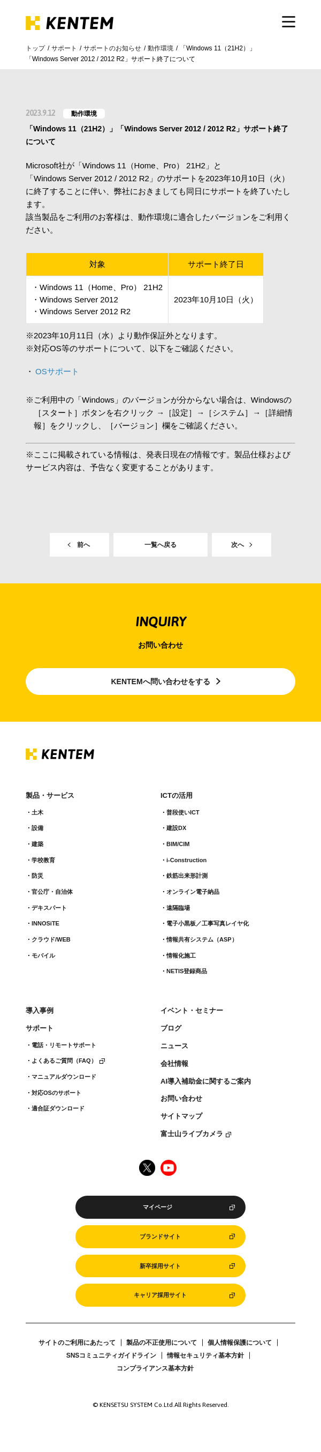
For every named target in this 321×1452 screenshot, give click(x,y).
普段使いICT (183, 812)
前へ (83, 545)
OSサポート (57, 371)
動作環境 (160, 48)
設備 (37, 828)
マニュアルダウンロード (64, 1076)
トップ (35, 48)
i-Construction (186, 860)
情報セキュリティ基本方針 (205, 1355)
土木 (37, 812)
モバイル (43, 955)
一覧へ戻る (160, 545)
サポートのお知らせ (112, 48)
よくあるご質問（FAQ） (64, 1060)
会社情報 (174, 1064)
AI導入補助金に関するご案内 (205, 1081)
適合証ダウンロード (58, 1108)
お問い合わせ (181, 1098)
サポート (64, 48)
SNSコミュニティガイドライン (111, 1355)
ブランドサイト (160, 1236)
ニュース (174, 1046)
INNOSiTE (45, 923)
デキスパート (49, 908)
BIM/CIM (177, 844)
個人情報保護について (240, 1342)
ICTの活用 (176, 795)
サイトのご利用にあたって (77, 1342)
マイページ (157, 1207)
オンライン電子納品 (192, 891)
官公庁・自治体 (52, 891)
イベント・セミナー (191, 1010)
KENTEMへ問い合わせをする (160, 681)
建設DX (176, 828)
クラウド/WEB (51, 939)
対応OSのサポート (56, 1093)
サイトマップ (181, 1116)
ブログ (170, 1028)
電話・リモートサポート (64, 1045)
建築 (37, 844)
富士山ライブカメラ (191, 1134)
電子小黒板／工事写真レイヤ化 (207, 923)
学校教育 (43, 860)
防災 (37, 875)
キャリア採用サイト (160, 1295)
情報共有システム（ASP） (202, 939)
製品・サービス (50, 795)
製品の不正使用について (161, 1342)
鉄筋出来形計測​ (187, 875)
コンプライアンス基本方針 (155, 1368)
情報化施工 (181, 955)
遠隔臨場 (178, 908)
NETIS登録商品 (186, 971)
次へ (237, 545)
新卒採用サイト (160, 1266)
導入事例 (40, 1010)
